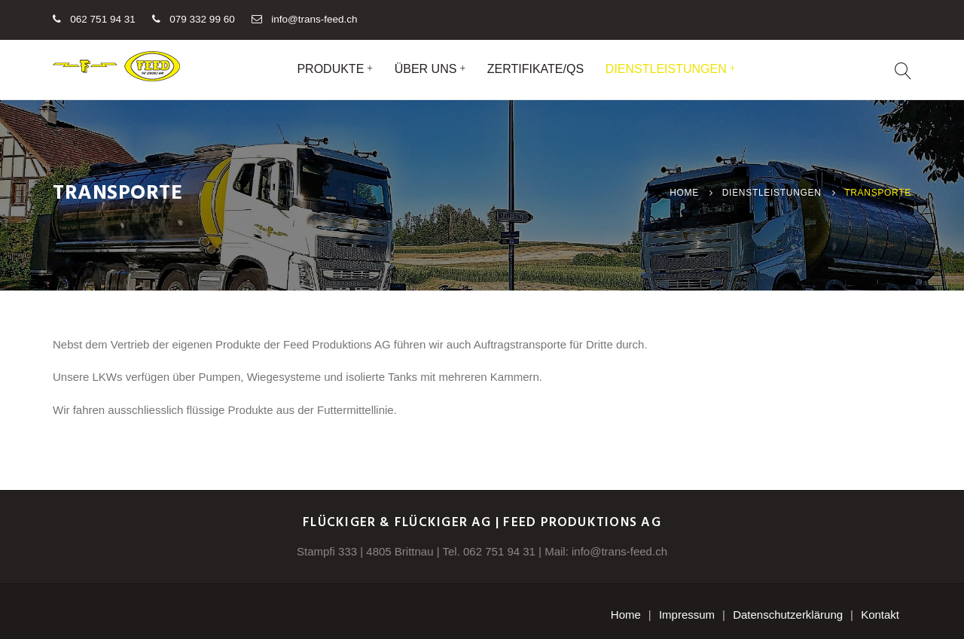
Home (684, 192)
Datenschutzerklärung (788, 614)
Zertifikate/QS (535, 68)
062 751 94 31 (499, 551)
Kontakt (880, 614)
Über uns (426, 68)
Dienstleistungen (666, 68)
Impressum (687, 614)
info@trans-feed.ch (314, 19)
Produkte (330, 68)
